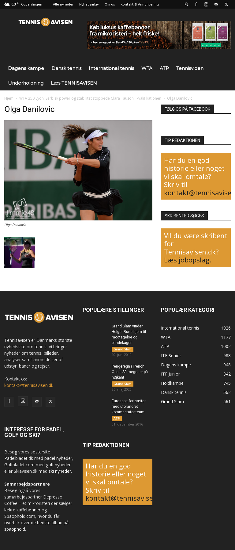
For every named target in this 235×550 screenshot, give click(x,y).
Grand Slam (123, 349)
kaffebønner (28, 510)
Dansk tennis (66, 68)
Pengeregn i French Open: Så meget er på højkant (130, 373)
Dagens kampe (26, 68)
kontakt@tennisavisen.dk (28, 385)
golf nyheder (58, 465)
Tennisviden (189, 68)
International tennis (111, 68)
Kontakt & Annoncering (140, 4)
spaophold (14, 529)
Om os (110, 4)
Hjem (8, 98)
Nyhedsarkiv (89, 4)
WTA (146, 68)
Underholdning (25, 83)
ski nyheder (60, 471)
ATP (164, 68)
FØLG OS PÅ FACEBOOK (187, 109)
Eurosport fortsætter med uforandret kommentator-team (129, 409)
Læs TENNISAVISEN (74, 83)
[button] (186, 4)
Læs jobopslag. (187, 259)
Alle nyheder (63, 4)
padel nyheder (58, 458)
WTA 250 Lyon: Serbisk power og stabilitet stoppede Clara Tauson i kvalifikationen (90, 98)
